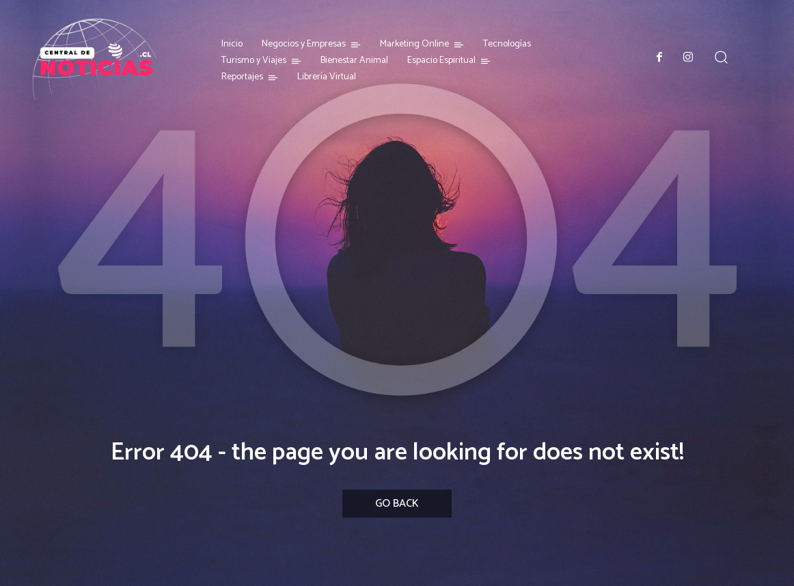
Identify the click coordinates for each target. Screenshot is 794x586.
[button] (721, 57)
